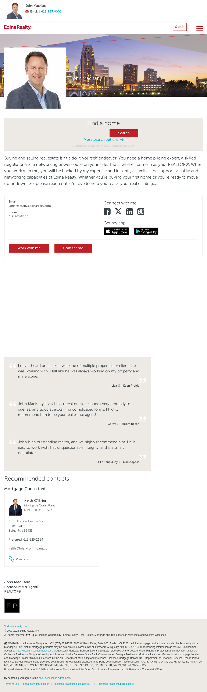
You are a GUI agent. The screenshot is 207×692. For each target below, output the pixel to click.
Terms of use (11, 683)
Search (124, 133)
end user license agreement (54, 678)
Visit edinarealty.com (16, 626)
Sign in (179, 26)
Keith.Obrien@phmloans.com (29, 548)
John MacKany (36, 5)
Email (31, 11)
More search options (104, 140)
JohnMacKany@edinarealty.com (30, 205)
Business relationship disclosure (71, 683)
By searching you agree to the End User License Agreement (103, 146)
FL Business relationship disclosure (114, 683)
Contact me (73, 248)
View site (18, 559)
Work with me (29, 248)
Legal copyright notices (36, 683)
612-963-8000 (51, 11)
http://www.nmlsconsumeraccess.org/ (37, 650)
